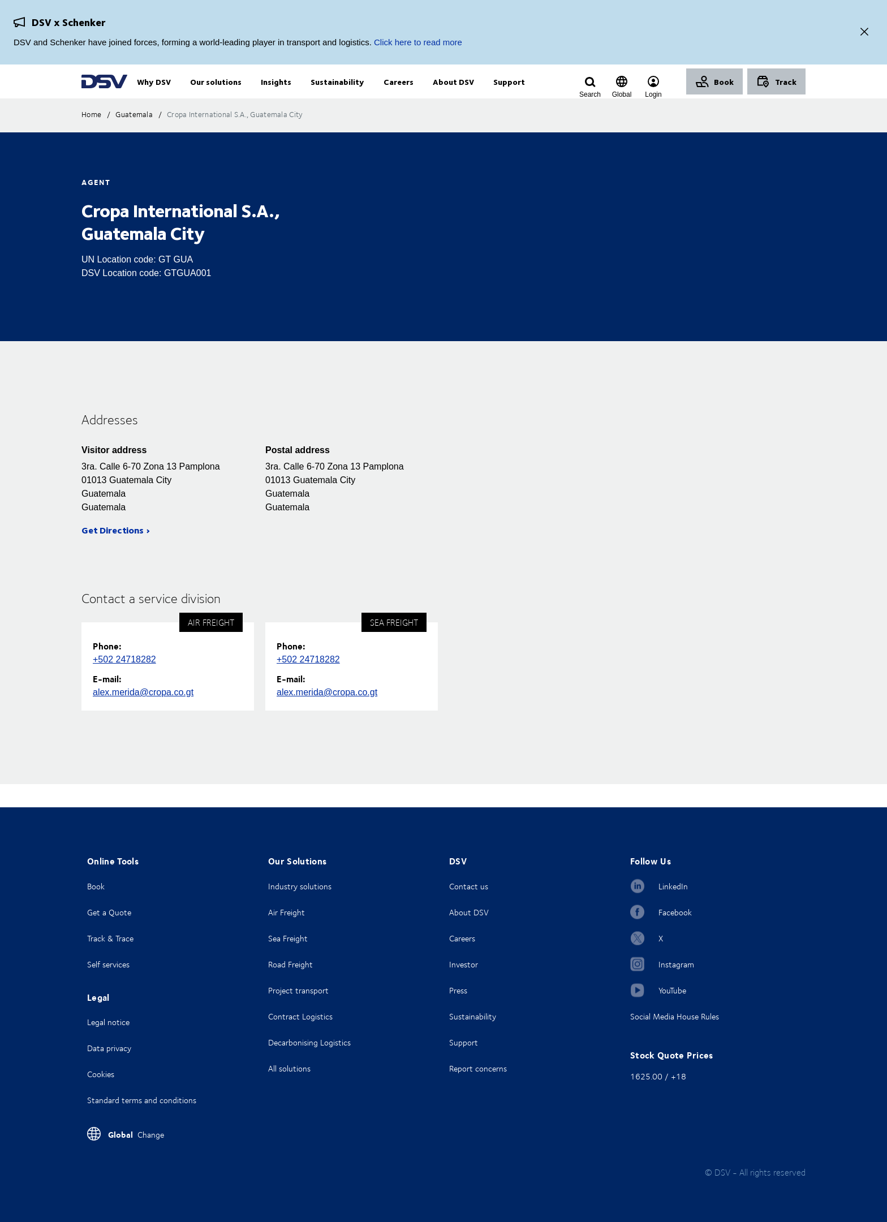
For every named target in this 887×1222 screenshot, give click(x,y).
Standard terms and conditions (141, 1100)
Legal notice (108, 1022)
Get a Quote (109, 912)
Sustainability (472, 1016)
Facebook (675, 912)
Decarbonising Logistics (309, 1042)
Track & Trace (110, 938)
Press (458, 990)
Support (463, 1042)
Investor (463, 964)
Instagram (676, 964)
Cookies (100, 1074)
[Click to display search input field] (590, 94)
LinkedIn (673, 886)
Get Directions (112, 553)
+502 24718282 (124, 682)
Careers (462, 938)
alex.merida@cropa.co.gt (143, 715)
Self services (108, 964)
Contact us (468, 886)
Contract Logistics (300, 1016)
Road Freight (290, 964)
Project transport (298, 990)
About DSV (469, 912)
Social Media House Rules (674, 1016)
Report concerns (478, 1068)
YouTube (672, 990)
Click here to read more (418, 42)
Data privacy (109, 1048)
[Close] (864, 32)
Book (96, 886)
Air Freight (286, 912)
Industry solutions (299, 886)
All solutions (289, 1068)
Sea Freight (288, 938)
